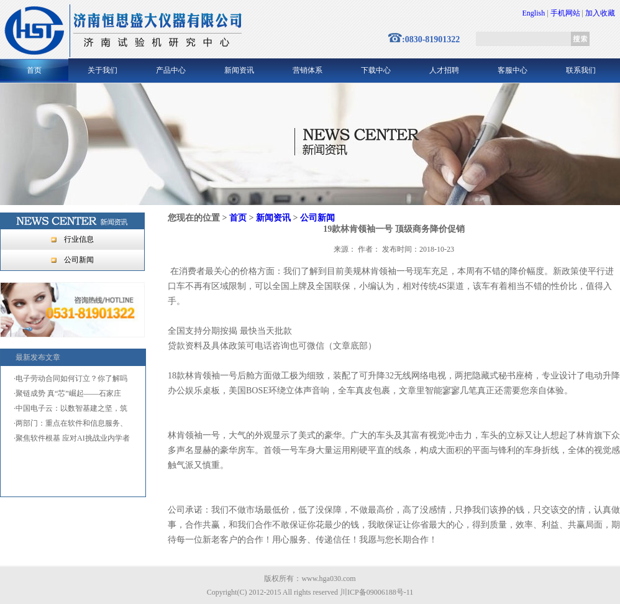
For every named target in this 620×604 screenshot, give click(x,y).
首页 (34, 70)
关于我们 (102, 70)
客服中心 (512, 70)
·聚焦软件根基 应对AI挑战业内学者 (72, 438)
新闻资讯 (239, 70)
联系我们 (581, 70)
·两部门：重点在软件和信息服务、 (70, 423)
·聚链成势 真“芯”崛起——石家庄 (67, 393)
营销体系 (307, 70)
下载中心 (376, 70)
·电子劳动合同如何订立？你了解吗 (70, 378)
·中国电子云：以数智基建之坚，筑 (70, 408)
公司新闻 (79, 259)
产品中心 (171, 70)
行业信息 (79, 239)
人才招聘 (444, 70)
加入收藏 (600, 13)
